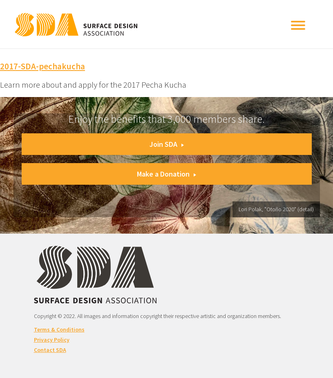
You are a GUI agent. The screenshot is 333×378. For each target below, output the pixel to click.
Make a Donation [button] (166, 174)
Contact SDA (50, 350)
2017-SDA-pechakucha (42, 66)
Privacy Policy (51, 339)
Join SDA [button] (167, 144)
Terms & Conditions (59, 329)
